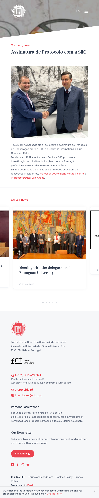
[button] (43, 303)
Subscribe (22, 454)
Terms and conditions (40, 477)
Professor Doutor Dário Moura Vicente (61, 173)
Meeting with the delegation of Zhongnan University (44, 270)
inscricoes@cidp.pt (28, 395)
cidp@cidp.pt (24, 390)
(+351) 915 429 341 (28, 375)
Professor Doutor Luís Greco (27, 177)
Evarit (30, 485)
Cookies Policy (64, 477)
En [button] (78, 11)
